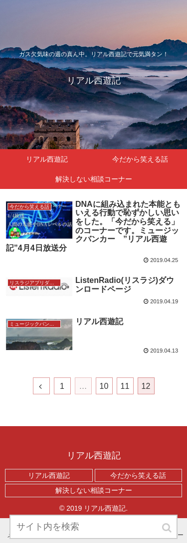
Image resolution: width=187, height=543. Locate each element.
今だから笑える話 (138, 475)
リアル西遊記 (49, 475)
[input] (93, 527)
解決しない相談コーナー (93, 490)
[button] (167, 528)
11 (125, 386)
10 (104, 386)
